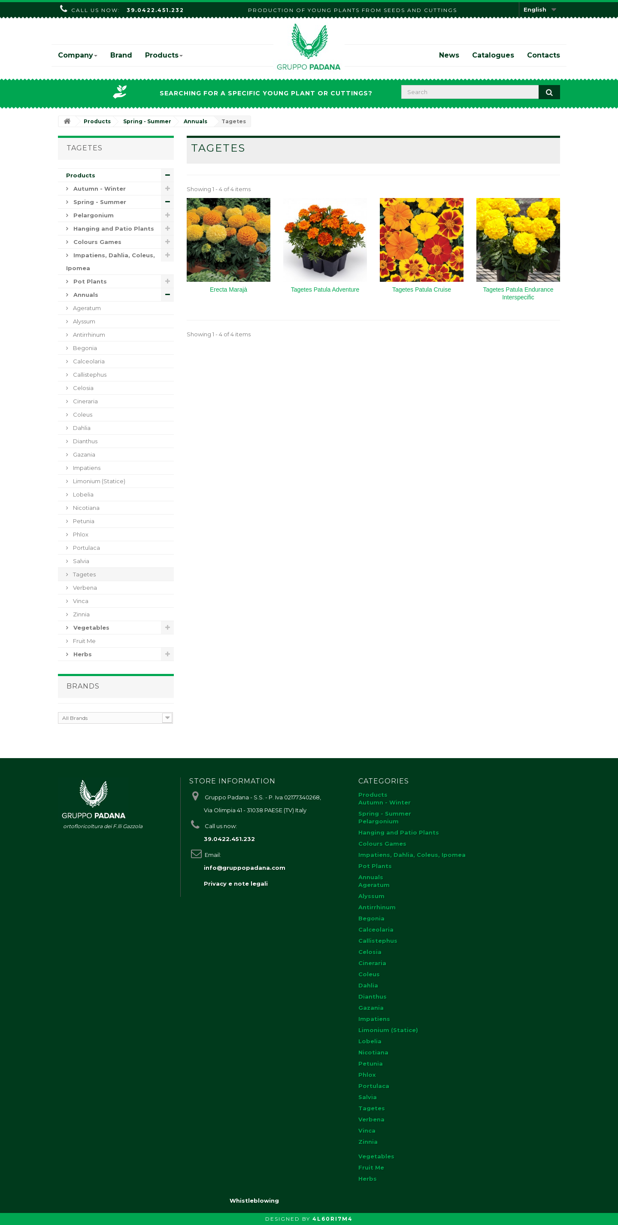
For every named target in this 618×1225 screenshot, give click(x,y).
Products (164, 55)
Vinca (80, 600)
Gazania (83, 454)
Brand (121, 55)
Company (77, 55)
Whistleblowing (254, 1200)
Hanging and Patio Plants (113, 228)
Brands (83, 686)
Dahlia (81, 427)
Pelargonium (93, 215)
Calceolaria (88, 361)
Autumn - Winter (99, 188)
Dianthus (84, 441)
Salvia (80, 561)
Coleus (82, 414)
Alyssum (83, 321)
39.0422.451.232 (155, 10)
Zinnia (81, 614)
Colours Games (96, 241)
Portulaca (86, 547)
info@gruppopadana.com (244, 867)
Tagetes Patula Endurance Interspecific (518, 293)
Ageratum (86, 308)
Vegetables (90, 627)
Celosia (83, 387)
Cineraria (85, 401)
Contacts (543, 55)
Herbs (82, 654)
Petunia (83, 521)
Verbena (84, 587)
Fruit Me (84, 640)
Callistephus (89, 374)
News (449, 55)
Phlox (80, 534)
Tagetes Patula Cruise (421, 289)
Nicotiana (86, 507)
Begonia (84, 347)
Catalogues (493, 55)
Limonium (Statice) (98, 481)
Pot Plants (89, 281)
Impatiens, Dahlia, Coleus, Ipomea (110, 261)
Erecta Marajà (228, 289)
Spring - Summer (99, 201)
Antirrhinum (88, 334)
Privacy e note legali (236, 883)
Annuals (85, 294)
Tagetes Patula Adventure (325, 289)
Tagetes (84, 574)
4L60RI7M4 (332, 1219)
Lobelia (83, 494)
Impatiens (86, 467)
